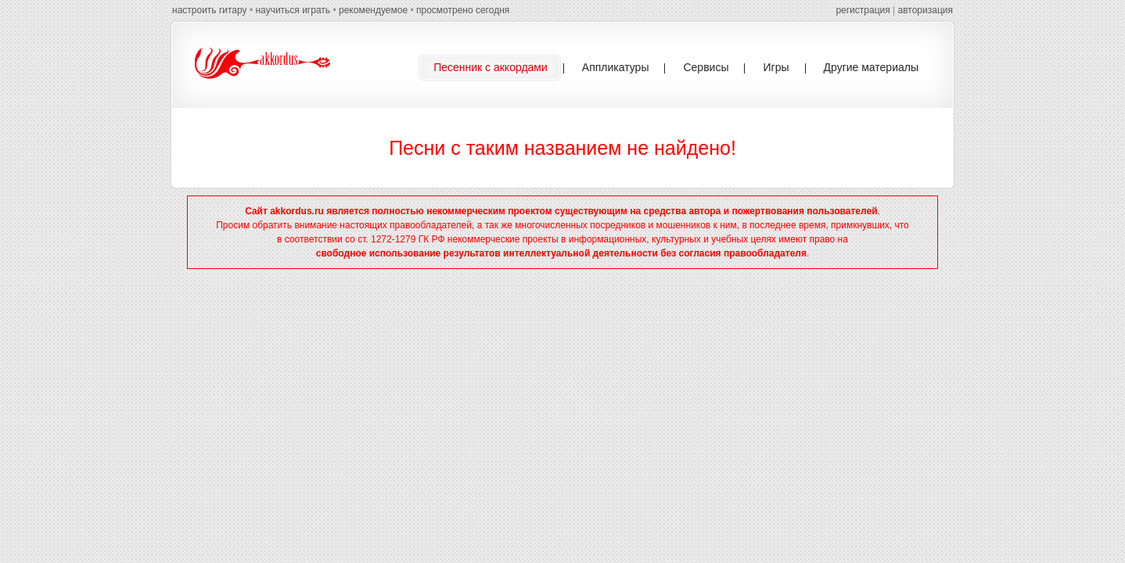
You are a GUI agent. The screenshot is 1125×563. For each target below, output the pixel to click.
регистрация (863, 10)
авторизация (925, 10)
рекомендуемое (373, 10)
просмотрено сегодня (462, 10)
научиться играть (292, 10)
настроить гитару (209, 10)
